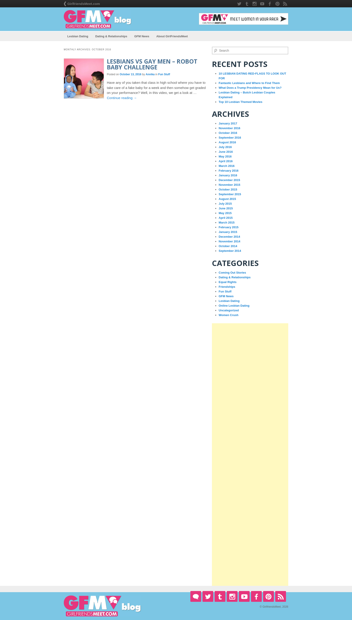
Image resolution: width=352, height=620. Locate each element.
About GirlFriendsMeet (172, 36)
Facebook (270, 4)
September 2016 (230, 137)
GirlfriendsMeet (195, 596)
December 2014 (229, 236)
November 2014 (229, 241)
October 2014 (228, 246)
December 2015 (229, 180)
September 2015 (230, 194)
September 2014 (230, 250)
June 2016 (226, 151)
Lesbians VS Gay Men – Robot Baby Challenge (152, 64)
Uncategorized (229, 310)
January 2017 (228, 123)
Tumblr (247, 4)
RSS (285, 4)
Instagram (255, 4)
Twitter (239, 4)
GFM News (141, 36)
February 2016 (228, 170)
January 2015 (228, 232)
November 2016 (229, 128)
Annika (150, 74)
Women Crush (228, 315)
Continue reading (122, 98)
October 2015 (228, 189)
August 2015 (227, 199)
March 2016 (227, 166)
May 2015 (225, 213)
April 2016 (226, 161)
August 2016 (227, 142)
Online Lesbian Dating (234, 305)
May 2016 (225, 156)
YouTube (262, 4)
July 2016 (225, 147)
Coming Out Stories (232, 272)
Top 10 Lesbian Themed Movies (240, 102)
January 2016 (228, 175)
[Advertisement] (250, 454)
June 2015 (226, 208)
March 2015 (227, 222)
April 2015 (226, 217)
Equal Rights (227, 282)
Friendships (227, 286)
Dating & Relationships (111, 36)
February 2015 (228, 227)
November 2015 (229, 184)
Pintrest (277, 4)
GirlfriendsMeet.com (83, 4)
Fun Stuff (164, 74)
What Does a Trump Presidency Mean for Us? (250, 87)
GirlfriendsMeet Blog (97, 19)
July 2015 (225, 203)
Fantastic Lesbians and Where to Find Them (249, 83)
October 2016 (228, 133)
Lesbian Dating (77, 36)
